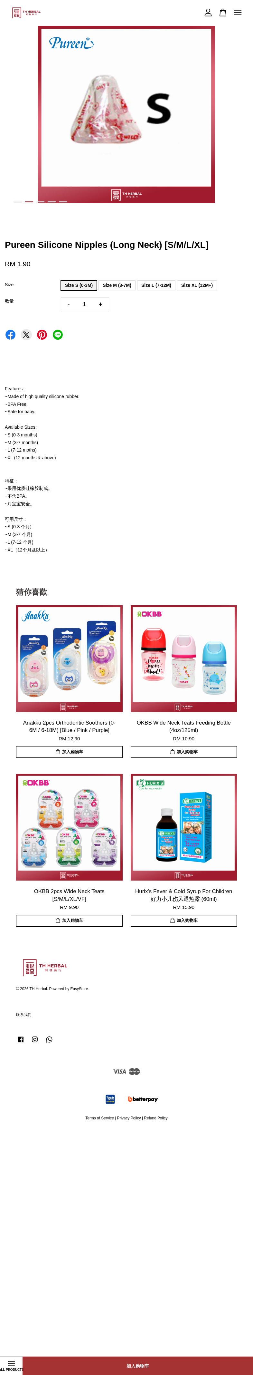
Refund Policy (155, 1118)
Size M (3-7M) (117, 285)
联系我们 (24, 1014)
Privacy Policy (129, 1118)
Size (9, 284)
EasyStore (79, 989)
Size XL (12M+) (197, 285)
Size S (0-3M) (79, 285)
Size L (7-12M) (156, 285)
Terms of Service (99, 1118)
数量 (9, 301)
